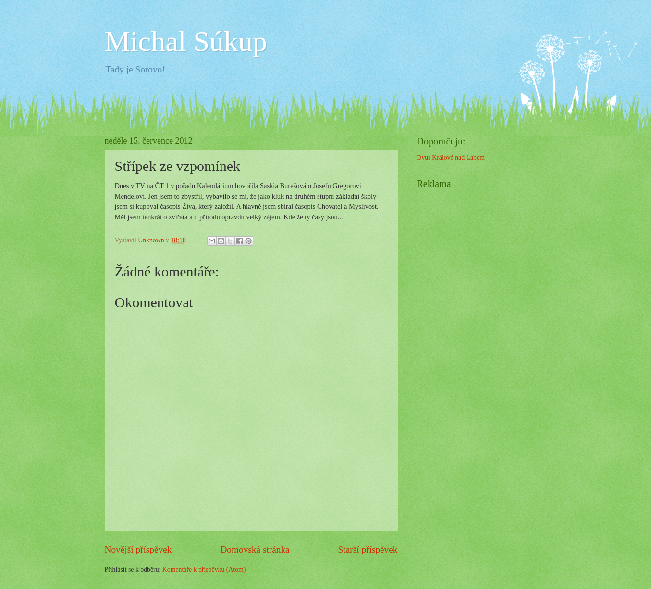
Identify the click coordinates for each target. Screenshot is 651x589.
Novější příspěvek (138, 549)
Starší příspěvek (368, 549)
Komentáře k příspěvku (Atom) (204, 569)
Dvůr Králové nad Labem (451, 157)
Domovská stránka (254, 549)
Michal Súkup (186, 41)
